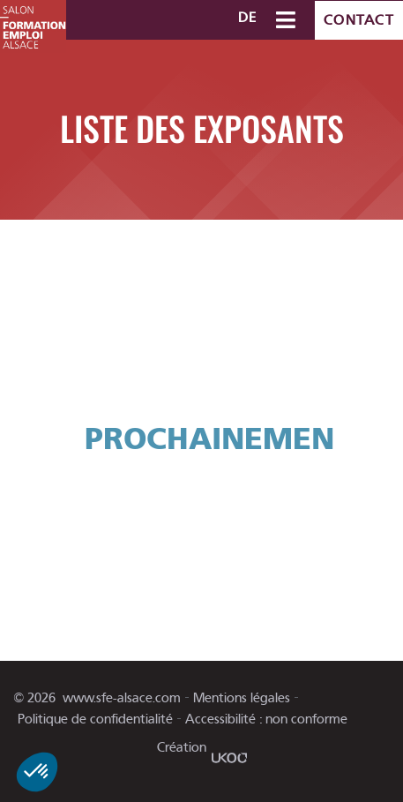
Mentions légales (241, 698)
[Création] (229, 758)
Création (181, 747)
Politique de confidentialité (95, 719)
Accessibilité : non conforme (266, 719)
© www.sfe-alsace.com (97, 697)
